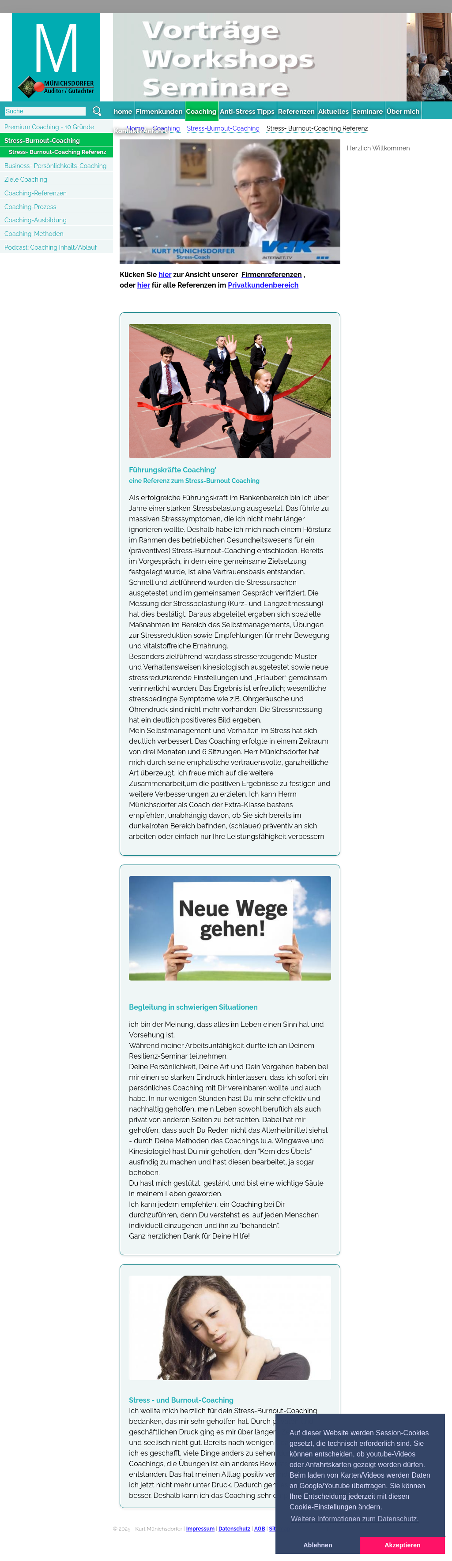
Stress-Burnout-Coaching (42, 140)
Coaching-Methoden (34, 233)
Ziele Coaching (25, 179)
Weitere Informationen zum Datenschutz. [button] (355, 1519)
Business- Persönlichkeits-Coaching (55, 165)
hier (164, 274)
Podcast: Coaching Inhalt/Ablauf (50, 247)
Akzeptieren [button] (402, 1545)
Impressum (200, 1529)
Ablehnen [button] (317, 1545)
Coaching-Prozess (30, 206)
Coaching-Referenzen (35, 193)
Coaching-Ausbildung (35, 220)
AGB (259, 1529)
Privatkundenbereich (263, 285)
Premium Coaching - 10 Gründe (49, 127)
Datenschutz (234, 1529)
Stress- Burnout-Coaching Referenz (57, 152)
